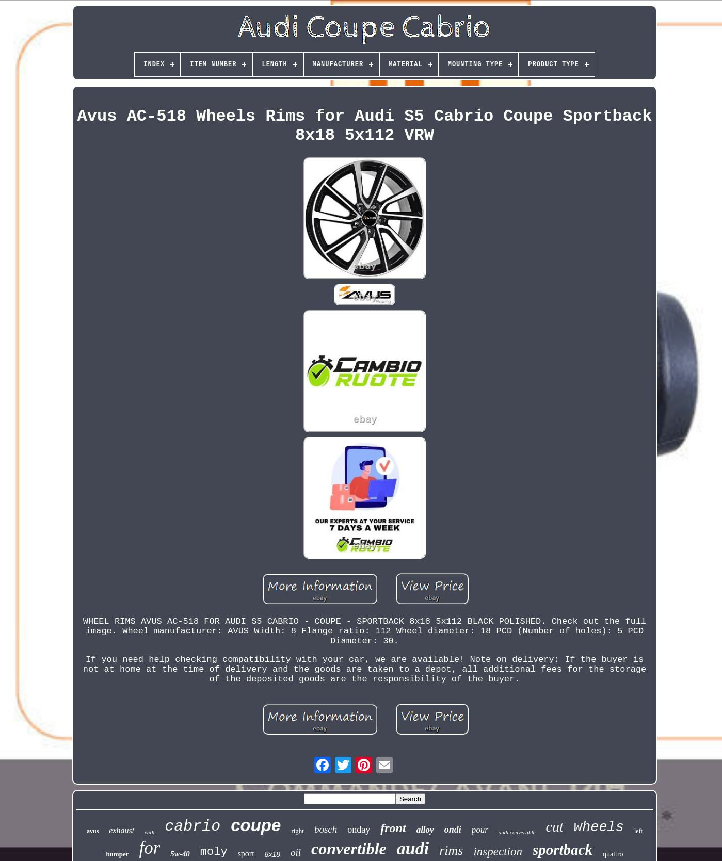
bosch (325, 829)
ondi (452, 829)
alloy (425, 830)
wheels (599, 827)
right (297, 831)
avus (93, 831)
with (149, 832)
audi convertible (517, 832)
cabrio (192, 826)
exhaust (121, 830)
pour (480, 830)
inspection (497, 851)
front (393, 828)
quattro (613, 854)
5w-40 (180, 854)
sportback (562, 849)
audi (413, 848)
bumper (117, 854)
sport (246, 853)
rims (451, 850)
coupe (256, 825)
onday (358, 829)
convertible (349, 848)
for (149, 848)
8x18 (272, 854)
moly (214, 852)
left (638, 831)
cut (555, 827)
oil (296, 852)
